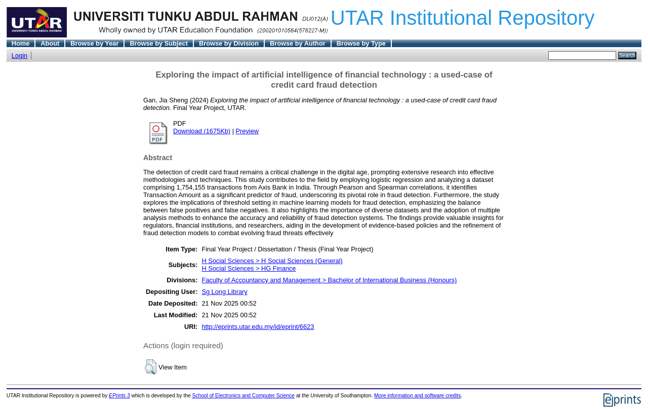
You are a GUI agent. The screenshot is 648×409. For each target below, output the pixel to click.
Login (19, 55)
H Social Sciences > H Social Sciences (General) (271, 261)
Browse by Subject (159, 43)
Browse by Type (361, 43)
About (49, 43)
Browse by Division (229, 43)
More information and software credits (417, 395)
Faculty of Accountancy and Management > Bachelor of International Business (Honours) (329, 280)
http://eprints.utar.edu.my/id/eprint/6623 (257, 326)
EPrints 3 (119, 395)
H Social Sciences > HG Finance (248, 268)
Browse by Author (298, 43)
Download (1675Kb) (201, 131)
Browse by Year (94, 43)
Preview (247, 131)
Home (21, 43)
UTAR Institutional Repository (463, 18)
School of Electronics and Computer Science (243, 395)
